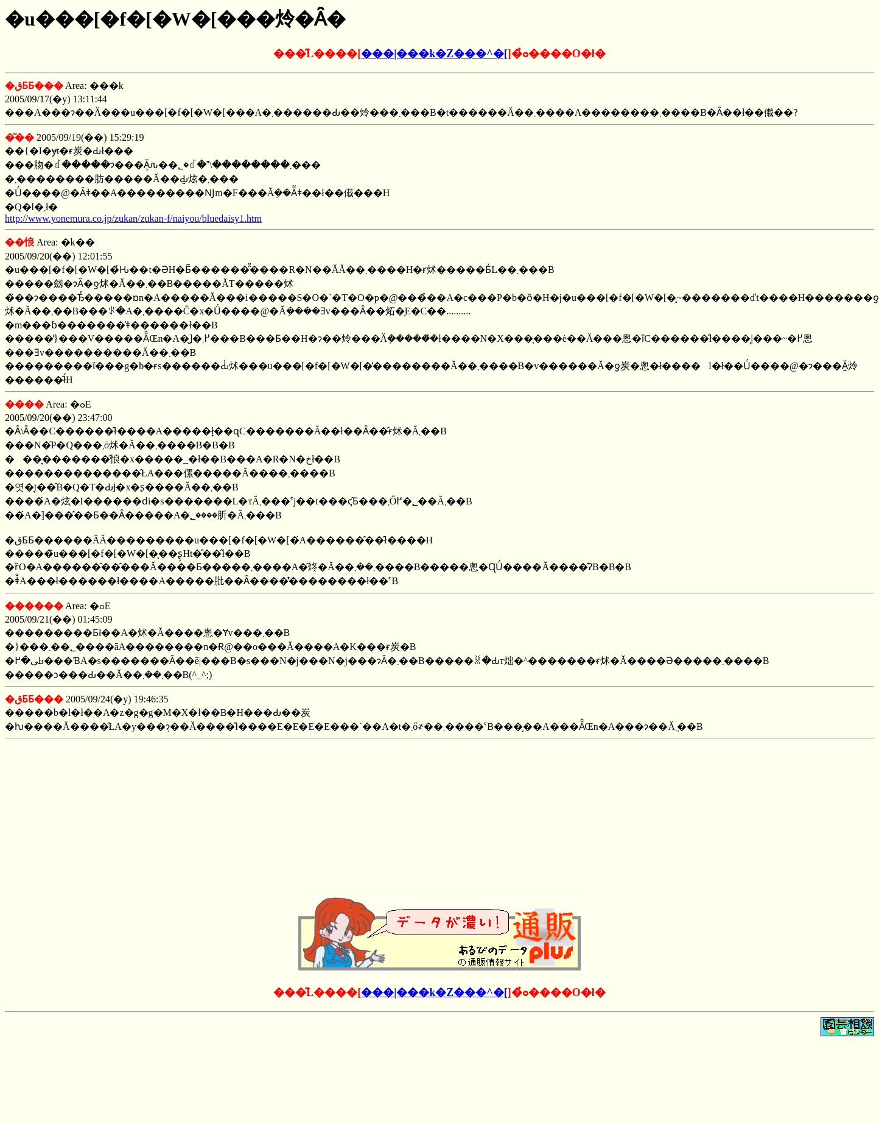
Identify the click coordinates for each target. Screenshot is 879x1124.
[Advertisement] (439, 820)
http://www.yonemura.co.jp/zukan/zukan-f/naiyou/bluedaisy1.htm (133, 218)
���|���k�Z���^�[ (434, 54)
